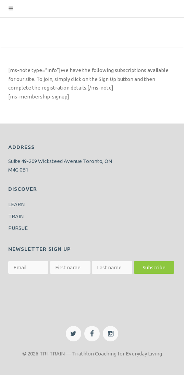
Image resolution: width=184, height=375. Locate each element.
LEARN (16, 204)
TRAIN (16, 216)
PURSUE (18, 228)
